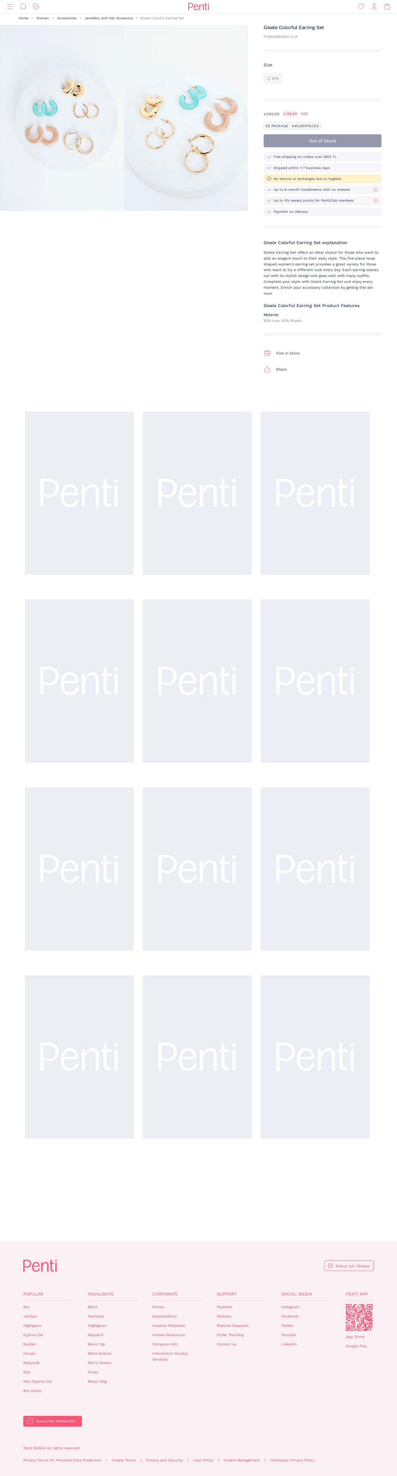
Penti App (357, 1293)
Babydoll (31, 1363)
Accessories (67, 18)
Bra (26, 1307)
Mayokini (95, 1335)
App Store (355, 1337)
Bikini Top (96, 1344)
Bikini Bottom (100, 1353)
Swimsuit (96, 1316)
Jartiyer (30, 1316)
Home (23, 18)
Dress (93, 1372)
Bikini (92, 1307)
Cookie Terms (124, 1460)
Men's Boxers (99, 1363)
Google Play (356, 1346)
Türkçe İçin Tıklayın (352, 1266)
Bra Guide (32, 1391)
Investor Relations (168, 1325)
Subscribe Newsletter (56, 1421)
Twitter (287, 1325)
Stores (158, 1307)
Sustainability (164, 1316)
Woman (42, 18)
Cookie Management (242, 1460)
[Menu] (10, 7)
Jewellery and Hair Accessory (109, 18)
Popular (33, 1293)
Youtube (288, 1335)
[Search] (23, 7)
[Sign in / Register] (374, 7)
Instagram (290, 1307)
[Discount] (36, 7)
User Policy (203, 1460)
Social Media (296, 1293)
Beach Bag (97, 1381)
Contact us (226, 1344)
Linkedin (289, 1344)
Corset (29, 1353)
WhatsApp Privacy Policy (292, 1460)
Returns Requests (233, 1325)
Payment (224, 1307)
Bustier (29, 1344)
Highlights (101, 1293)
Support (227, 1293)
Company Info (164, 1344)
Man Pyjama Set (37, 1381)
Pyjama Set (33, 1335)
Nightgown (32, 1325)
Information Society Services (170, 1356)
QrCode (359, 1317)
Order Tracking (230, 1335)
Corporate (165, 1293)
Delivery (224, 1316)
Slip (26, 1372)
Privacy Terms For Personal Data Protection (62, 1460)
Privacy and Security (164, 1460)
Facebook (290, 1316)
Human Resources (168, 1335)
